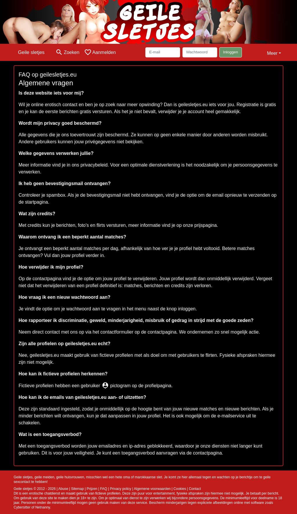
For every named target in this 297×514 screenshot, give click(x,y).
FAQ (103, 489)
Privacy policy (120, 489)
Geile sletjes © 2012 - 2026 (35, 489)
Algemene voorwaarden (152, 489)
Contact (195, 489)
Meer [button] (272, 53)
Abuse (63, 489)
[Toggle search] (67, 52)
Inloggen (230, 52)
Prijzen (92, 489)
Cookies (179, 489)
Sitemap (77, 489)
